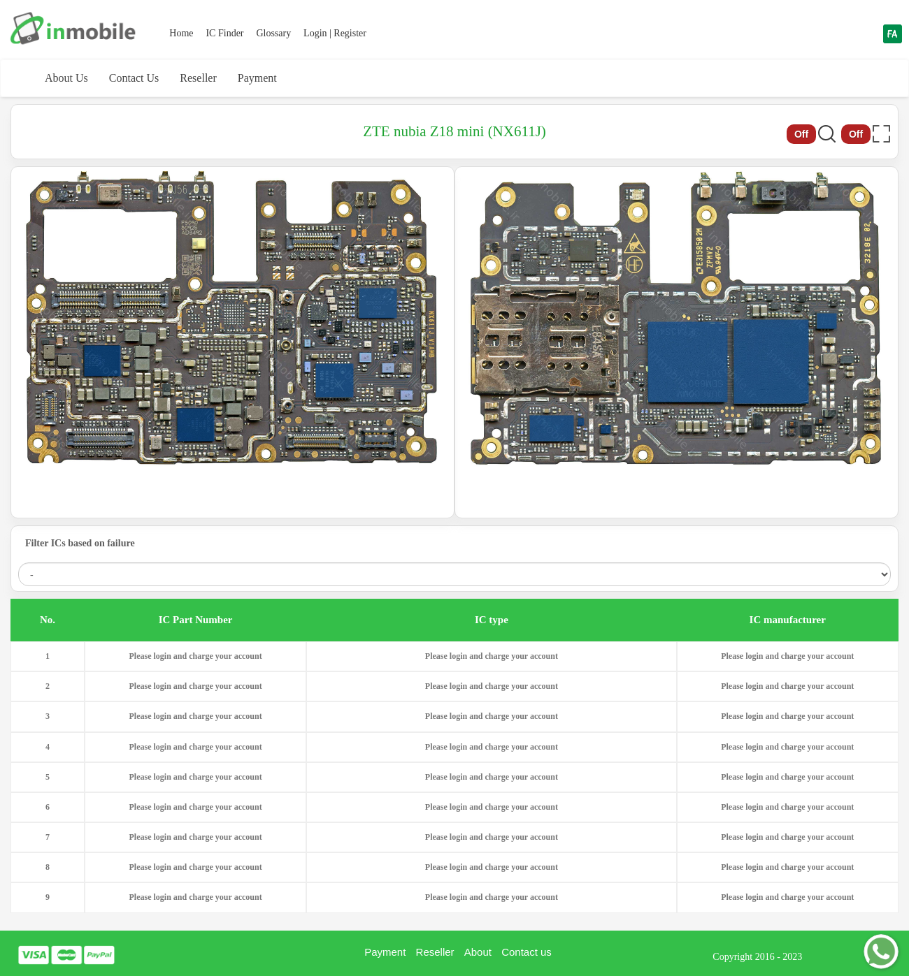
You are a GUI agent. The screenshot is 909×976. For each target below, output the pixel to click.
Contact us (526, 952)
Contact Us (134, 78)
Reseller (198, 78)
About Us (66, 78)
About (478, 952)
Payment (257, 78)
